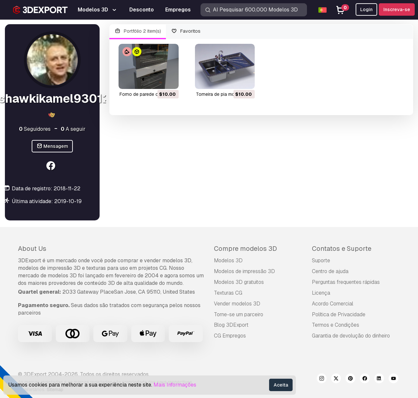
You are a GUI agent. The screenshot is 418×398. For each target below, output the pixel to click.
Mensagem (52, 146)
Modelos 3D (228, 260)
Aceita (281, 385)
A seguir (73, 129)
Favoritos (186, 31)
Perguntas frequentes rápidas (346, 282)
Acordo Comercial (332, 303)
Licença (321, 292)
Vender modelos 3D (237, 303)
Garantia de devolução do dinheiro (351, 335)
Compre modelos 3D (245, 248)
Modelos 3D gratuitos (239, 282)
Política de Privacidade (338, 314)
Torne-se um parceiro (238, 314)
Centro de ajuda (330, 271)
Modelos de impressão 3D (244, 271)
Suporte (321, 260)
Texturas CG (228, 292)
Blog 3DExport (231, 324)
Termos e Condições (335, 324)
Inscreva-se (396, 9)
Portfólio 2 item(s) (137, 31)
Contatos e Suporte (341, 248)
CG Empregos (230, 335)
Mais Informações (174, 384)
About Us (32, 248)
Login (366, 9)
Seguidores (35, 129)
